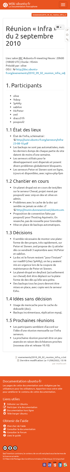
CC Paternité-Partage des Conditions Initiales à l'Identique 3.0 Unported (33, 458)
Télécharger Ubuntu (15, 413)
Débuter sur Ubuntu (15, 403)
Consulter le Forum (15, 432)
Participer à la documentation (20, 407)
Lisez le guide (12, 435)
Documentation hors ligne (18, 410)
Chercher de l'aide (14, 425)
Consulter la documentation (19, 429)
